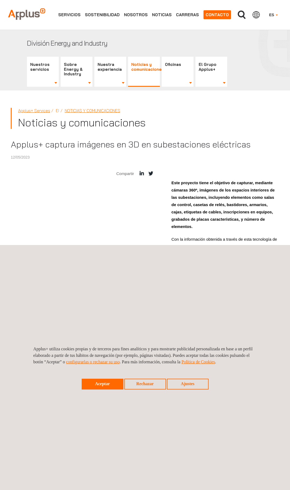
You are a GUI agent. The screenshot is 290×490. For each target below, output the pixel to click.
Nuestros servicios (40, 67)
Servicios (69, 14)
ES (273, 15)
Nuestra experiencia (110, 67)
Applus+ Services (34, 110)
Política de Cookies (198, 362)
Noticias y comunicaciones (145, 67)
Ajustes (188, 383)
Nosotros (136, 14)
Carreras (187, 14)
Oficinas (173, 64)
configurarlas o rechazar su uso (93, 362)
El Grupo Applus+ (207, 67)
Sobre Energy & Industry (73, 69)
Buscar (241, 14)
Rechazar (145, 383)
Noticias (162, 14)
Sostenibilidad (102, 14)
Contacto (217, 14)
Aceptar (102, 383)
